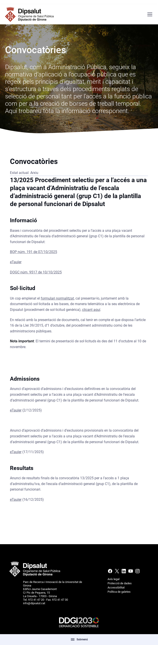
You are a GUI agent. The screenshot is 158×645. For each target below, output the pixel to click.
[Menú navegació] (149, 14)
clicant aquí (91, 311)
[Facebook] (111, 572)
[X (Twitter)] (117, 572)
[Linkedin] (123, 572)
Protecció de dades (120, 583)
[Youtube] (130, 572)
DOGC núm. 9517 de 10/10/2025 (36, 274)
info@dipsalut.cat (34, 603)
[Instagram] (137, 572)
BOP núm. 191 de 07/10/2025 (33, 253)
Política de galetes (119, 591)
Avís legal (113, 579)
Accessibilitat (116, 587)
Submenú (79, 639)
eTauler (15, 264)
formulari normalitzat (57, 300)
